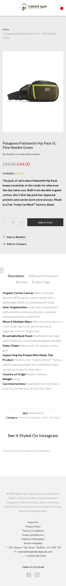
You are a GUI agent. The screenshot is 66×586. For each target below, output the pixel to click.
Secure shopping (33, 543)
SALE (45, 417)
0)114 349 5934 (37, 555)
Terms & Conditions (33, 530)
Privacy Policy (33, 526)
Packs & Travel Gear (29, 417)
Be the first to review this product (21, 154)
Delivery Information (33, 538)
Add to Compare (14, 243)
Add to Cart (45, 222)
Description (16, 276)
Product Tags (41, 282)
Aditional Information (43, 276)
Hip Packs (54, 417)
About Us (33, 522)
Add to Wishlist (14, 237)
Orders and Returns (33, 534)
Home (6, 29)
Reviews (21, 282)
